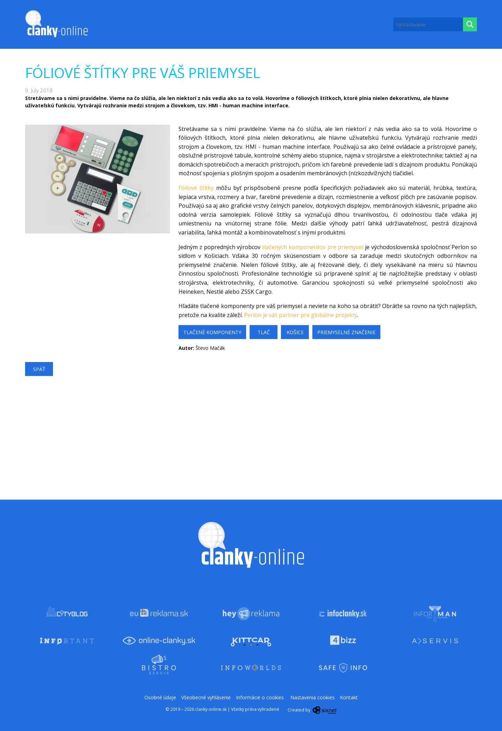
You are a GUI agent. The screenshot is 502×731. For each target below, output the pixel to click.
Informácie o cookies (260, 697)
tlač (264, 332)
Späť (39, 369)
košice (295, 332)
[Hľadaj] (470, 24)
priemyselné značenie (346, 332)
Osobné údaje (160, 697)
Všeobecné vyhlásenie (206, 697)
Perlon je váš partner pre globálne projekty (300, 315)
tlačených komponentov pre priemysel (312, 247)
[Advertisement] (97, 282)
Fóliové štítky (196, 188)
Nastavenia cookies (312, 697)
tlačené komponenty (212, 332)
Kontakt (349, 697)
